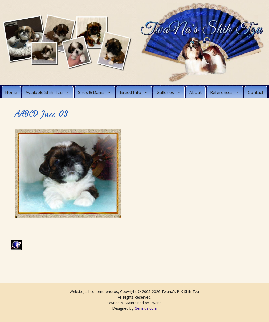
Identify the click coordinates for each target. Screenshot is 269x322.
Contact (255, 92)
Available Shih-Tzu (49, 92)
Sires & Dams (96, 92)
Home (11, 92)
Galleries (170, 92)
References (226, 92)
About (195, 92)
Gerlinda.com (145, 308)
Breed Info (136, 92)
